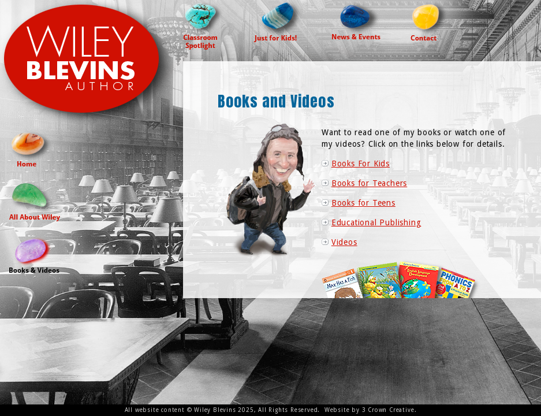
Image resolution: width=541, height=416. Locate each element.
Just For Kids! (278, 21)
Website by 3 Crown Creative (369, 410)
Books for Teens (363, 202)
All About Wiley (34, 200)
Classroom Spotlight (204, 25)
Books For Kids (360, 163)
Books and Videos (34, 254)
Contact (430, 20)
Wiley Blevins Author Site (91, 64)
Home (31, 147)
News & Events (357, 19)
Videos (344, 242)
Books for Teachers (369, 183)
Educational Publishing (376, 222)
